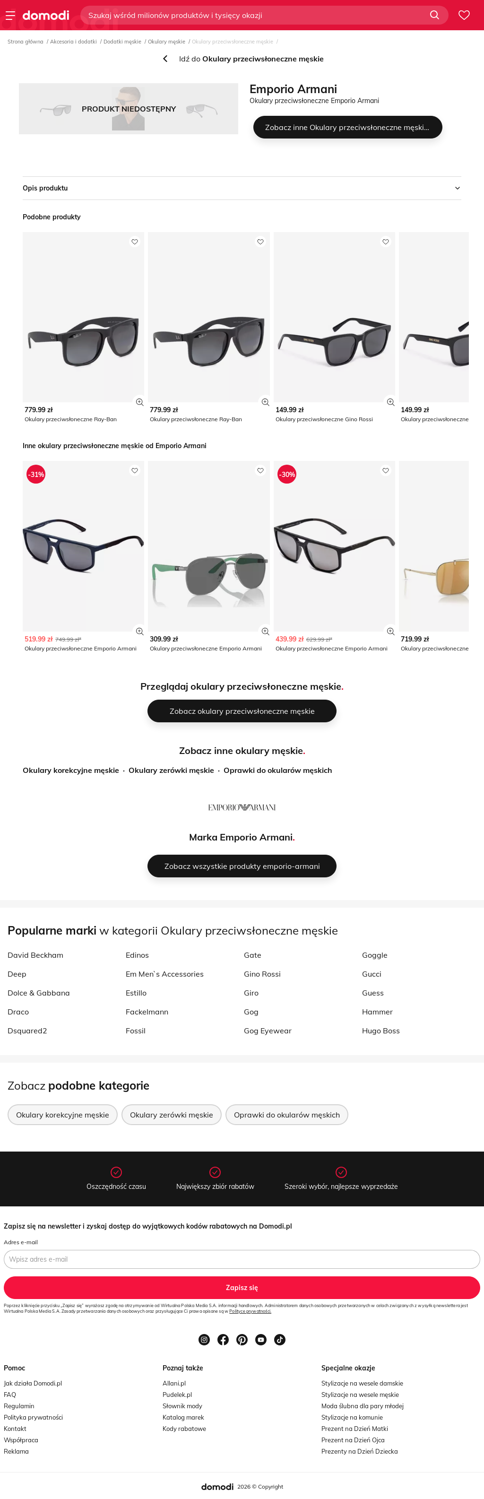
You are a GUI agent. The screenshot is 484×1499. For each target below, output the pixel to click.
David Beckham (35, 955)
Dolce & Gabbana (39, 992)
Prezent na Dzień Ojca (353, 1440)
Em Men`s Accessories (165, 974)
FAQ (10, 1394)
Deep (17, 974)
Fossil (136, 1030)
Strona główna (25, 41)
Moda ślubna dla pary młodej (362, 1406)
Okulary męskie (166, 41)
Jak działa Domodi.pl (33, 1383)
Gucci (371, 974)
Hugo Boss (381, 1030)
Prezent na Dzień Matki (354, 1428)
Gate (252, 955)
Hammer (377, 1011)
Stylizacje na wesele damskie (362, 1383)
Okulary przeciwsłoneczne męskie (232, 41)
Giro (251, 992)
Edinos (137, 955)
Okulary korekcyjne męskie (71, 770)
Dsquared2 (27, 1030)
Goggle (375, 955)
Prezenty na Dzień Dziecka (359, 1451)
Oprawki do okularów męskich (278, 770)
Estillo (136, 992)
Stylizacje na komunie (352, 1417)
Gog (251, 1011)
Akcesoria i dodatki (73, 41)
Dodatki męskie (122, 41)
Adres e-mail (21, 1242)
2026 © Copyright (260, 1486)
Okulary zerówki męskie (171, 770)
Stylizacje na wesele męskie (360, 1394)
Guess (373, 992)
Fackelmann (147, 1011)
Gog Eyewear (268, 1030)
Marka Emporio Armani (241, 837)
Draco (18, 1011)
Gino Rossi (262, 974)
